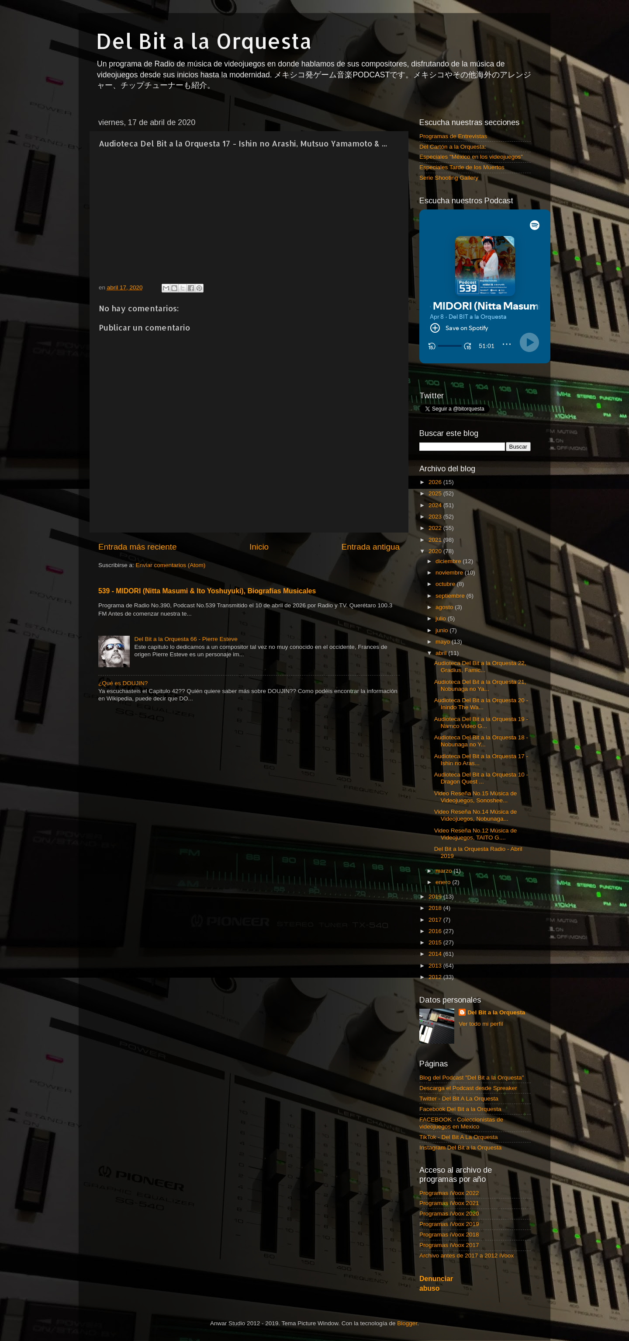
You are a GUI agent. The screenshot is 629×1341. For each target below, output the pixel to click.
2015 (436, 942)
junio (442, 630)
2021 (436, 539)
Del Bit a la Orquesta (204, 40)
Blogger (407, 1323)
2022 (436, 528)
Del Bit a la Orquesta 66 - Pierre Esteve (185, 639)
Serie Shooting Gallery (448, 177)
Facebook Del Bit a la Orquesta (460, 1109)
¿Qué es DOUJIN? (123, 683)
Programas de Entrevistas (453, 136)
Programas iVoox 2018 (449, 1234)
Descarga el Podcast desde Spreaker (468, 1088)
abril (441, 653)
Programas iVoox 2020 (449, 1213)
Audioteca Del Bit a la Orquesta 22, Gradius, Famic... (480, 666)
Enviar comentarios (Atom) (171, 565)
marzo (444, 870)
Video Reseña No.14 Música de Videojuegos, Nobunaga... (475, 815)
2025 (436, 493)
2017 (436, 919)
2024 (436, 505)
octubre (446, 584)
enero (443, 882)
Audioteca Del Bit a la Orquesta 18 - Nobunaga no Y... (481, 741)
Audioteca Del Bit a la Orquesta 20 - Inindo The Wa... (481, 704)
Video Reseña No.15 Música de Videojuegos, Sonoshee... (475, 797)
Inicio (259, 546)
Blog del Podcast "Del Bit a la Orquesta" (471, 1077)
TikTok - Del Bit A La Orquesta (458, 1137)
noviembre (450, 572)
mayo (443, 641)
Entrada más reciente (137, 546)
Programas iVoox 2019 (449, 1224)
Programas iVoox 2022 (449, 1193)
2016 (436, 931)
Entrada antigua (371, 546)
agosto (445, 607)
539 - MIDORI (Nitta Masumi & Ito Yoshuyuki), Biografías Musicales (207, 591)
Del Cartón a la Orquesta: (452, 146)
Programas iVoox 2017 (449, 1245)
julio (441, 618)
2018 (436, 908)
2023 (436, 516)
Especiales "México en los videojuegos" (471, 156)
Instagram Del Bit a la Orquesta (460, 1147)
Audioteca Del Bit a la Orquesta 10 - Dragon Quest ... (481, 778)
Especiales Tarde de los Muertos (462, 167)
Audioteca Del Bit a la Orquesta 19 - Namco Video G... (481, 722)
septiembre (451, 595)
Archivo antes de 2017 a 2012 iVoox (466, 1255)
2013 (436, 965)
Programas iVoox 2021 (449, 1203)
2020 (436, 551)
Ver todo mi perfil (481, 1024)
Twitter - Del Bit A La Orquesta (458, 1098)
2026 (436, 482)
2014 (436, 954)
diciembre (449, 561)
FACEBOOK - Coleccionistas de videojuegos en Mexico (461, 1123)
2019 (436, 896)
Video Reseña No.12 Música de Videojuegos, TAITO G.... (475, 834)
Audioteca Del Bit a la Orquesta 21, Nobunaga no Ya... (480, 685)
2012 (436, 977)
